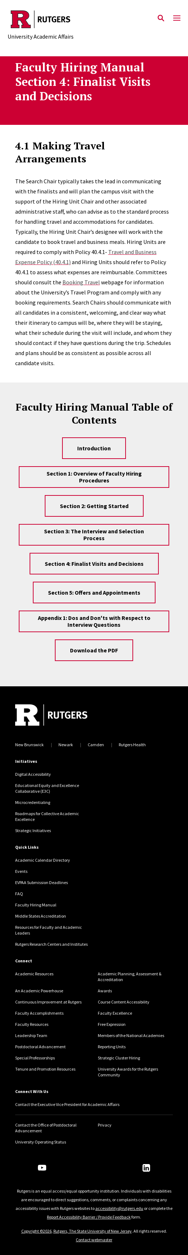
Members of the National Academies (131, 1035)
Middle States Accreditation (40, 916)
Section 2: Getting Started (94, 506)
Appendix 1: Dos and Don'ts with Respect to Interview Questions (94, 621)
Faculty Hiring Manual (35, 905)
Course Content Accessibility (123, 1002)
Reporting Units (112, 1046)
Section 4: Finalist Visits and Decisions (94, 563)
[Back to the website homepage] (41, 19)
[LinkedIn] (146, 1168)
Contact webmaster (94, 1239)
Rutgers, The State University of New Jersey (92, 1231)
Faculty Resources (31, 1024)
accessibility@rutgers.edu (119, 1208)
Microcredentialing (32, 802)
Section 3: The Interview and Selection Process (94, 535)
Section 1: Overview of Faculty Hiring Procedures (94, 477)
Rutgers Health (132, 744)
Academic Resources (34, 973)
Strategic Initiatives (33, 830)
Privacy (105, 1125)
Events (21, 871)
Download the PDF (94, 650)
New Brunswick (29, 744)
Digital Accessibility (33, 774)
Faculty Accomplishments (39, 1013)
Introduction (94, 448)
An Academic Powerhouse (39, 990)
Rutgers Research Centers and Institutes (51, 944)
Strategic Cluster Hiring (119, 1058)
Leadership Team (31, 1035)
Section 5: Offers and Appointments (94, 592)
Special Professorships (35, 1058)
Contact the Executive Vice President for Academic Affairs (67, 1104)
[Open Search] (161, 18)
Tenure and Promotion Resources (45, 1069)
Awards (105, 990)
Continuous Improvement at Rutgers (48, 1002)
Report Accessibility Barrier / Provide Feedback (89, 1217)
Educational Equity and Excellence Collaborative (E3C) (47, 788)
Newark (65, 744)
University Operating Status (40, 1142)
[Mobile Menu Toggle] (177, 18)
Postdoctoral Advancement (40, 1046)
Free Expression (112, 1024)
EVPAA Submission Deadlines (41, 882)
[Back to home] (64, 715)
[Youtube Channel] (42, 1168)
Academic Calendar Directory (42, 860)
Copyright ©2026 (36, 1231)
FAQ (19, 893)
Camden (96, 744)
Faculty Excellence (115, 1013)
